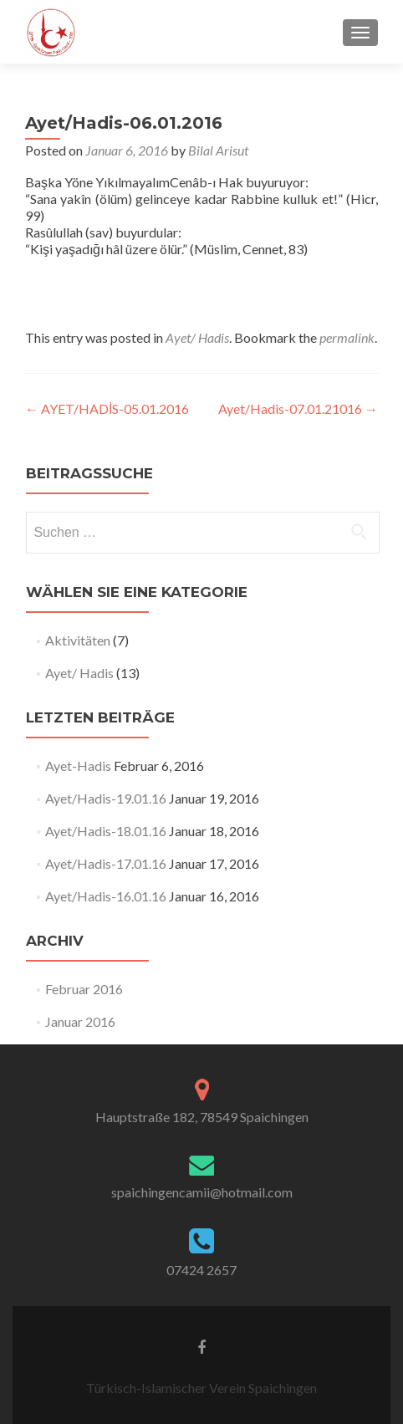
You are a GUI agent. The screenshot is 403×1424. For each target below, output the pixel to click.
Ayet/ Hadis (197, 337)
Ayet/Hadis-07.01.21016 (298, 408)
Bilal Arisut (218, 150)
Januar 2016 (80, 1021)
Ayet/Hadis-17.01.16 (105, 863)
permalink (347, 337)
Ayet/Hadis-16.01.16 (105, 896)
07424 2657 (201, 1270)
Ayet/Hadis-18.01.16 (105, 831)
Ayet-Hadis (78, 765)
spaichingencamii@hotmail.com (202, 1192)
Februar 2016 (84, 989)
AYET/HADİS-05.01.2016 (107, 408)
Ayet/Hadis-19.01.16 (105, 798)
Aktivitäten (77, 640)
